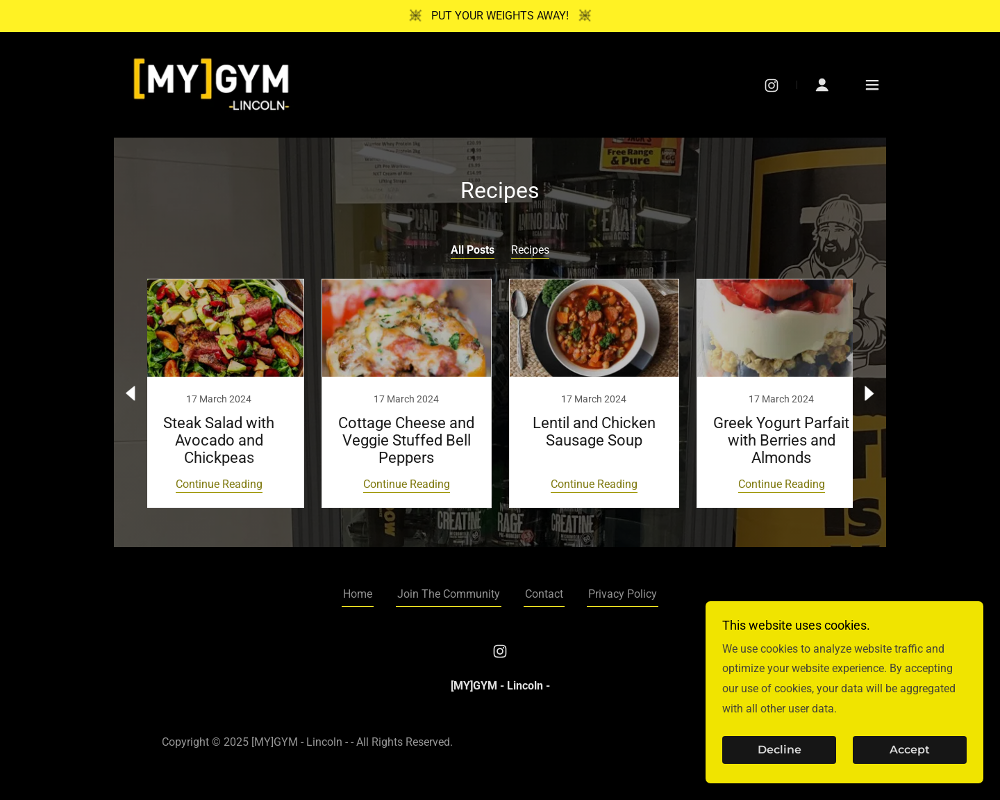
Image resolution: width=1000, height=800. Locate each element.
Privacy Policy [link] (622, 594)
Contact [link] (544, 594)
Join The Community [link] (448, 594)
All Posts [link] (472, 249)
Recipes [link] (530, 249)
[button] (822, 85)
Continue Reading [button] (219, 484)
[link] (211, 83)
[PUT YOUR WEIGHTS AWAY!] (500, 16)
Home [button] (357, 594)
